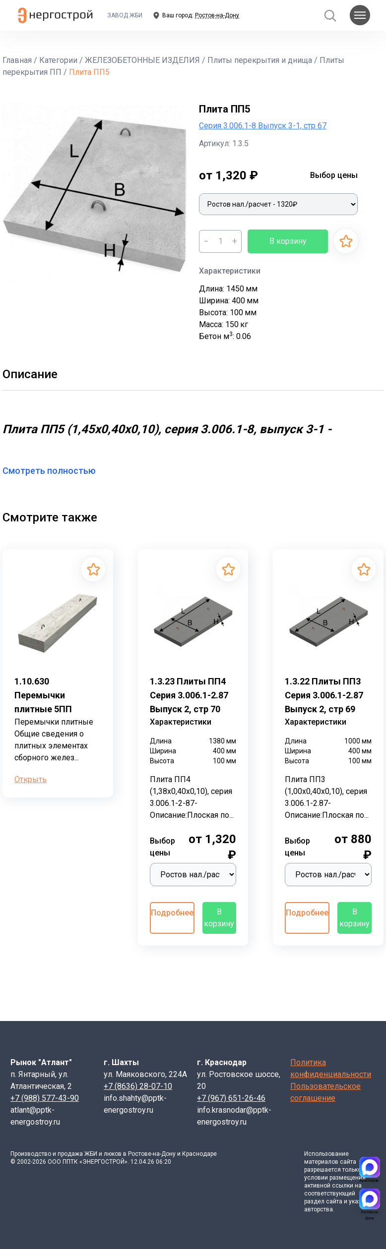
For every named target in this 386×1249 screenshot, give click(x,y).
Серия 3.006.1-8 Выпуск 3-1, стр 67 (262, 125)
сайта (348, 1161)
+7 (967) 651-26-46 (231, 1098)
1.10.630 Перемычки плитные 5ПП (43, 695)
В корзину (288, 241)
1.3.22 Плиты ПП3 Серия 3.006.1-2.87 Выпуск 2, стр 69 (324, 695)
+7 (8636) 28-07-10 (138, 1086)
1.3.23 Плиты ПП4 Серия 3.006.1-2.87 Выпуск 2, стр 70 (189, 695)
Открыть (30, 779)
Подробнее (172, 912)
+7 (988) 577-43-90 (44, 1098)
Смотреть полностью (55, 470)
